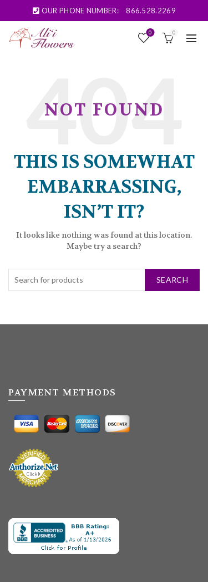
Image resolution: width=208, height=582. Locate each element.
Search (172, 279)
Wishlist (149, 33)
